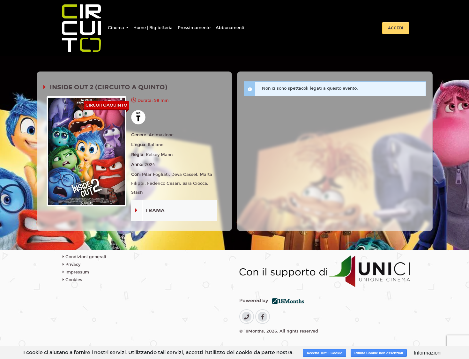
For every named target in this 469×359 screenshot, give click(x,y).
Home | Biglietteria (153, 27)
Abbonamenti (230, 27)
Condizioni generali (84, 256)
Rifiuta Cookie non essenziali (378, 353)
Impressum (76, 272)
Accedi (395, 28)
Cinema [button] (116, 27)
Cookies (72, 279)
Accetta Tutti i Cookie (324, 353)
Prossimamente (194, 27)
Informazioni (428, 352)
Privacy (71, 264)
